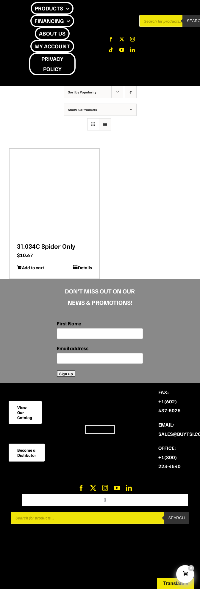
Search (176, 518)
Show (82, 109)
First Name (69, 323)
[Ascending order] (131, 92)
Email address (72, 348)
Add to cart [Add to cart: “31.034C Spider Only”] (33, 267)
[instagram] (132, 39)
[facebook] (111, 39)
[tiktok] (111, 49)
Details (85, 267)
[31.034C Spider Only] (54, 194)
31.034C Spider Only (46, 247)
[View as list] (105, 124)
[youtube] (121, 49)
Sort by (82, 92)
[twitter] (121, 39)
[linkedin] (132, 49)
